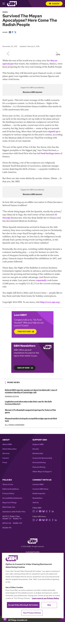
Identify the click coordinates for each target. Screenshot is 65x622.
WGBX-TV (17, 519)
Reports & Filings (9, 503)
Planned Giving (38, 467)
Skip (49, 605)
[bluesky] (44, 511)
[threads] (47, 511)
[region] (33, 585)
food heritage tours (50, 153)
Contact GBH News (40, 489)
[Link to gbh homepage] (12, 3)
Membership (37, 453)
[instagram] (34, 511)
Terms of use (7, 484)
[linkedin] (53, 511)
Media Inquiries (38, 493)
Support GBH (38, 444)
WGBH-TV (6, 519)
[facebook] (50, 511)
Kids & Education (9, 449)
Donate (54, 4)
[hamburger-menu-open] (4, 3)
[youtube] (40, 511)
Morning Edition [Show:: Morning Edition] (12, 396)
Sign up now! (23, 368)
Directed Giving (39, 463)
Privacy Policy (8, 493)
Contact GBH (38, 484)
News (5, 12)
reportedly (41, 280)
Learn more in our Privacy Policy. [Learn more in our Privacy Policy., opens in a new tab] (45, 598)
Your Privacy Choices (32, 613)
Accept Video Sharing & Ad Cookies (23, 605)
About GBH (7, 444)
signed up (53, 131)
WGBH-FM (17, 523)
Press (4, 463)
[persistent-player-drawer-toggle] (62, 619)
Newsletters (37, 498)
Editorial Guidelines (10, 489)
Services (5, 453)
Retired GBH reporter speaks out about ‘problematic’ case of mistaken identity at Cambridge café (31, 391)
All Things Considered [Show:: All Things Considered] (14, 425)
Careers (5, 458)
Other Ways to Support (42, 472)
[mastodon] (47, 520)
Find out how (24, 331)
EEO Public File (8, 507)
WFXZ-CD (6, 523)
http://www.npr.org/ (50, 302)
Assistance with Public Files (13, 512)
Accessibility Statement (12, 498)
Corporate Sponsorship (42, 458)
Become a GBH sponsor (32, 92)
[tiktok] (37, 511)
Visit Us (35, 503)
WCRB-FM (6, 528)
